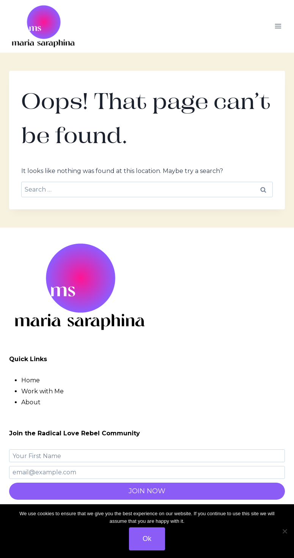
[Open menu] (278, 26)
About (31, 402)
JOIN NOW (147, 491)
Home (30, 380)
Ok (147, 538)
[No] (284, 531)
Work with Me (42, 391)
